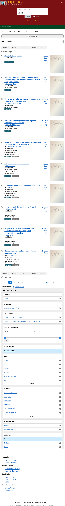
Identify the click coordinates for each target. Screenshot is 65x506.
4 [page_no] (22, 282)
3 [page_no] (18, 282)
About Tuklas (10, 488)
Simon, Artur (10, 187)
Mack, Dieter (10, 166)
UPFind (5, 2)
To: (34, 331)
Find (28, 17)
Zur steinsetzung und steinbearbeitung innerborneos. (20, 252)
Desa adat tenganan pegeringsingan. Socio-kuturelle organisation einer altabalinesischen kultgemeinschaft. (22, 79)
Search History (10, 460)
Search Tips (9, 477)
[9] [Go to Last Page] (54, 282)
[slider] (5, 338)
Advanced (36, 16)
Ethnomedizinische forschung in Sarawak (20, 207)
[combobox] (32, 9)
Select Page (7, 52)
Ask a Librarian (10, 479)
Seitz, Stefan (10, 235)
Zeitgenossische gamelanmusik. (16, 164)
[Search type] (32, 13)
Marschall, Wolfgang (13, 125)
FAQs (7, 482)
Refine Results (32, 36)
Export (15, 47)
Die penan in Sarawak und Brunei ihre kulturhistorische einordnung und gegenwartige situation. (19, 230)
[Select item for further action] (2, 55)
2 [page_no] (14, 282)
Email (6, 47)
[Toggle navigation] (62, 3)
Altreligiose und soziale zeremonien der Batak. (22, 185)
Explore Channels (11, 471)
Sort (2, 42)
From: (6, 331)
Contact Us (9, 490)
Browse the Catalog (12, 469)
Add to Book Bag (38, 47)
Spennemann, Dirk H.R (13, 146)
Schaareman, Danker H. (14, 103)
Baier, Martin (11, 255)
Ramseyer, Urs (10, 84)
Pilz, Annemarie (11, 209)
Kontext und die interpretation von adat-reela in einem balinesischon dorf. (22, 100)
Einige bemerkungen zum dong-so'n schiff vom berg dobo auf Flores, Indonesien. (22, 143)
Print (25, 47)
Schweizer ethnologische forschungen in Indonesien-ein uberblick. (20, 122)
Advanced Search (11, 462)
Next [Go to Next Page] (47, 282)
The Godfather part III (13, 56)
